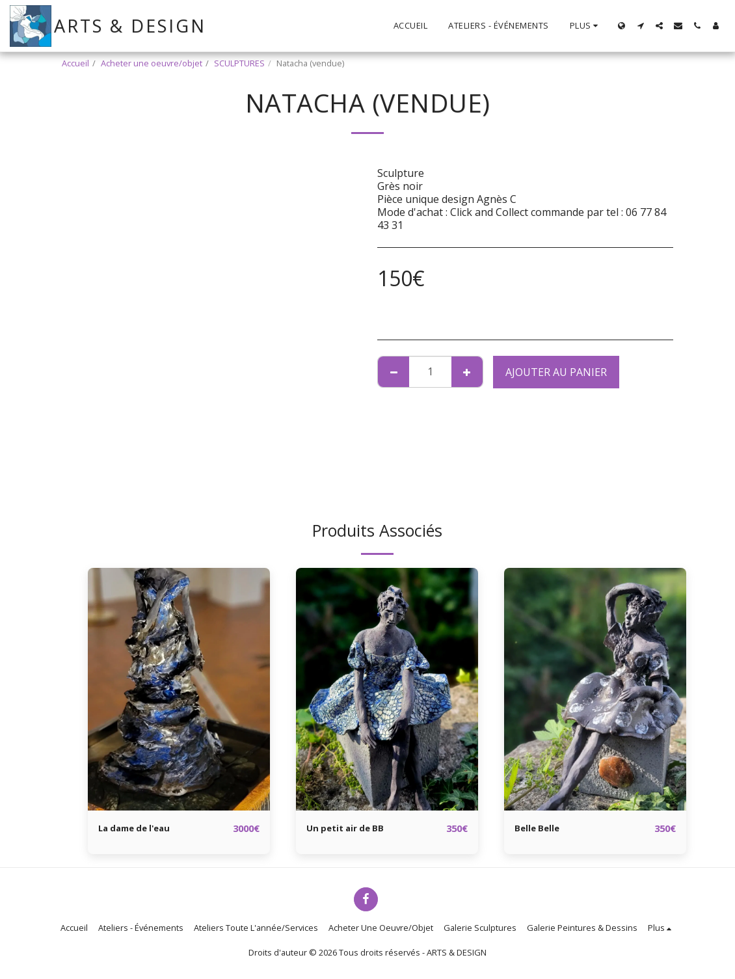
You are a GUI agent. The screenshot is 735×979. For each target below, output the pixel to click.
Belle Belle (541, 829)
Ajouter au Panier (556, 372)
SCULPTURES (239, 63)
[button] (640, 25)
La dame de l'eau (142, 829)
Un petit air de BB (352, 829)
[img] (179, 689)
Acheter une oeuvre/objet (151, 63)
